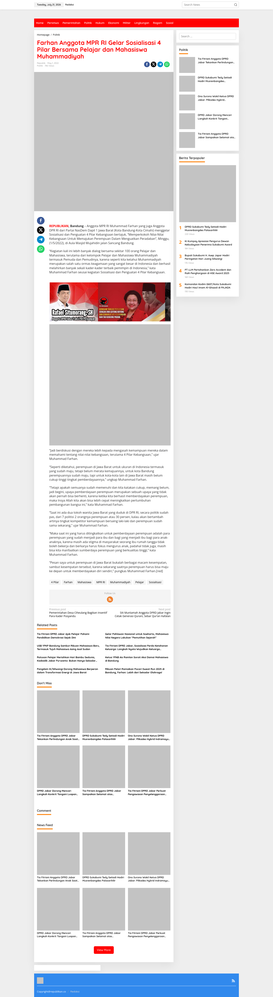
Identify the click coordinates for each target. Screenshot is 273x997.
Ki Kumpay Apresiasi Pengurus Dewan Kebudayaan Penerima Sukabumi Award (208, 243)
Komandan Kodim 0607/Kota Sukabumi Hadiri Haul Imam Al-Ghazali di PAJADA (208, 286)
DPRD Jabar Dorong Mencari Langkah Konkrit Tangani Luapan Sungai (56, 792)
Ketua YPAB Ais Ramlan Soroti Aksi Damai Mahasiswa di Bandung (136, 659)
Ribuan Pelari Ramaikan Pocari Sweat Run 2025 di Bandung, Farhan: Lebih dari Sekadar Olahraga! (135, 670)
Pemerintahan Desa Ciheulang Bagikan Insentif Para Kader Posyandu (78, 613)
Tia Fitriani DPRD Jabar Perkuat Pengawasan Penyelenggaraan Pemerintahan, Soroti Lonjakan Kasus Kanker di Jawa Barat (147, 792)
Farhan (68, 582)
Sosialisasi (155, 582)
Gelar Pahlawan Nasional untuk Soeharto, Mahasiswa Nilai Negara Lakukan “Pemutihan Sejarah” (137, 635)
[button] (235, 5)
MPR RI (100, 582)
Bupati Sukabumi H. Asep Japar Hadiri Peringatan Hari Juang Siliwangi (207, 257)
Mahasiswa (84, 582)
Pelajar (139, 582)
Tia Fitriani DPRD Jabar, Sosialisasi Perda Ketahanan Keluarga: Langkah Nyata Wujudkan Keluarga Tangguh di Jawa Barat (136, 647)
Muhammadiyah (120, 582)
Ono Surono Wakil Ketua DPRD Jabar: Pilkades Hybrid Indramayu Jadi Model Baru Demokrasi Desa (148, 737)
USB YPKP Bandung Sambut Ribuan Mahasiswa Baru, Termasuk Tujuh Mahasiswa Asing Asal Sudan (68, 647)
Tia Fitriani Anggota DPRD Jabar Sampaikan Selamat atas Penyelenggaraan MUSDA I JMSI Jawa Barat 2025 (101, 792)
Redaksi (74, 991)
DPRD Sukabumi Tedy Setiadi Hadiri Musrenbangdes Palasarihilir (103, 737)
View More (104, 950)
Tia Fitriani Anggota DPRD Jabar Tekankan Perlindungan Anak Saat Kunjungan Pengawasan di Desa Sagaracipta (57, 737)
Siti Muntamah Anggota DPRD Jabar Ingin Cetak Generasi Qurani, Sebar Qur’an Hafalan (141, 613)
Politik (40, 65)
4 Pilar (55, 582)
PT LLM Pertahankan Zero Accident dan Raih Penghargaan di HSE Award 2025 (208, 271)
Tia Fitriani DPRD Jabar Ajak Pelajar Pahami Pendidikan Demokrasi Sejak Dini (63, 635)
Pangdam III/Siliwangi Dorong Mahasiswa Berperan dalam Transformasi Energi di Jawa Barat (67, 670)
